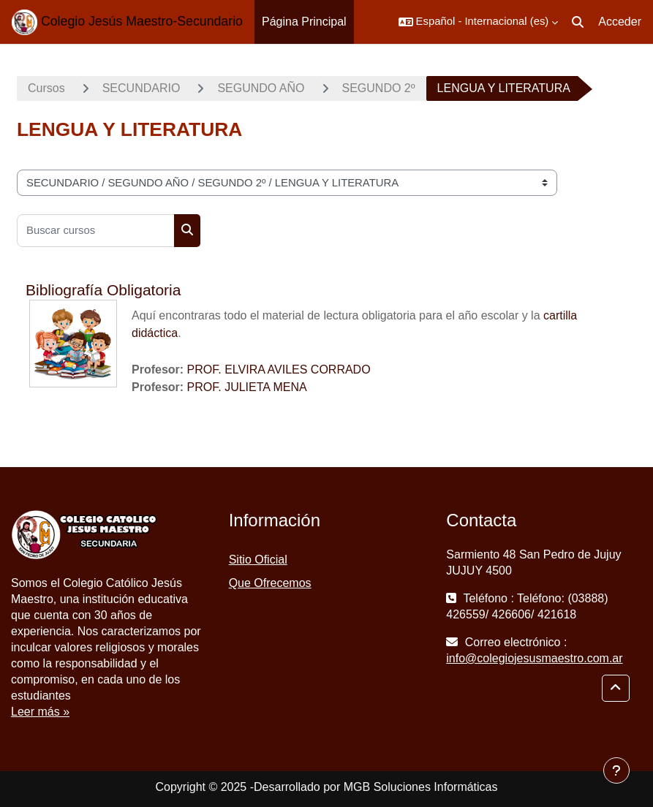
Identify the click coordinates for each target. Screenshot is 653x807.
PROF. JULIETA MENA (247, 387)
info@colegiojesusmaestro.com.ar (534, 658)
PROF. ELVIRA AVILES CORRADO (279, 369)
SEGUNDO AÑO (260, 88)
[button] (478, 22)
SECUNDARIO (141, 88)
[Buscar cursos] (96, 230)
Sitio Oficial (258, 559)
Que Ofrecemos (270, 583)
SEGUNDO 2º (378, 88)
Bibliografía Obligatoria (103, 289)
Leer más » (40, 711)
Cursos (46, 88)
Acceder (619, 21)
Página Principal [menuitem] (304, 21)
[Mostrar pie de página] (616, 770)
